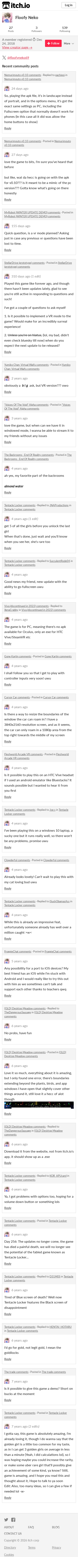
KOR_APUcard (58, 1175)
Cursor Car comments (17, 697)
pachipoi (60, 75)
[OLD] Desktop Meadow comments (25, 1008)
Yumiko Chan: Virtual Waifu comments (26, 364)
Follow (53, 43)
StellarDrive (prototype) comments (24, 262)
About (9, 1527)
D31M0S (55, 1276)
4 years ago (19, 468)
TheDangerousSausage (17, 1012)
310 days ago (20, 276)
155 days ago (20, 226)
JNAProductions (59, 505)
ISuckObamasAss (60, 901)
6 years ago (19, 1026)
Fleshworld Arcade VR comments (23, 754)
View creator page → (17, 47)
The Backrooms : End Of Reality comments (29, 454)
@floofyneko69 (18, 57)
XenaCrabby (11, 609)
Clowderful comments (17, 860)
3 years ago (19, 418)
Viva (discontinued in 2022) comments (26, 606)
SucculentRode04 (60, 561)
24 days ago (19, 88)
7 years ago (19, 1381)
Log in (68, 5)
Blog (56, 1527)
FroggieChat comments (17, 951)
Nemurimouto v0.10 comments (22, 75)
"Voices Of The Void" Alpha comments (26, 404)
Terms (31, 1547)
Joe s (52, 809)
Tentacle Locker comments (19, 505)
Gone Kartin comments (17, 656)
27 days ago (19, 154)
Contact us (13, 1533)
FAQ (31, 1527)
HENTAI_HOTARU (61, 1326)
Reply (7, 128)
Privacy (56, 1547)
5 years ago (19, 961)
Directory (10, 1547)
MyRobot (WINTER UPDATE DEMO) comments (32, 212)
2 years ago (19, 378)
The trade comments (16, 1372)
